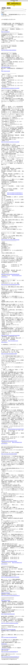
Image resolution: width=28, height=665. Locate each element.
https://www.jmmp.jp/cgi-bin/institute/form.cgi (10, 595)
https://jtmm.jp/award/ (5, 71)
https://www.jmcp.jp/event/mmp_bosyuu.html (10, 88)
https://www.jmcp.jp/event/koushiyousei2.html (10, 284)
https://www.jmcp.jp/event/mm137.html (9, 353)
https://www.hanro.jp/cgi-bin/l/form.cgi (14, 192)
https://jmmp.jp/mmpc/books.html (8, 613)
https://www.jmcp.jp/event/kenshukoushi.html (10, 239)
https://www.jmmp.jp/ (5, 592)
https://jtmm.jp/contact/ (5, 67)
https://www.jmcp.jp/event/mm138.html (9, 453)
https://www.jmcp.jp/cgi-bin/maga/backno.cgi (10, 656)
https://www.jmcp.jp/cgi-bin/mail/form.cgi (9, 651)
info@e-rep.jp (4, 643)
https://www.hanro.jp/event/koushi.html (9, 637)
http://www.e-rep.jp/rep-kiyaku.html (8, 629)
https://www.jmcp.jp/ (5, 31)
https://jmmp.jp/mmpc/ (5, 600)
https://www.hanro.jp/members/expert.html (9, 623)
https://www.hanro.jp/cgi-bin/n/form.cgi (15, 194)
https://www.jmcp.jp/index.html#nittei (8, 50)
